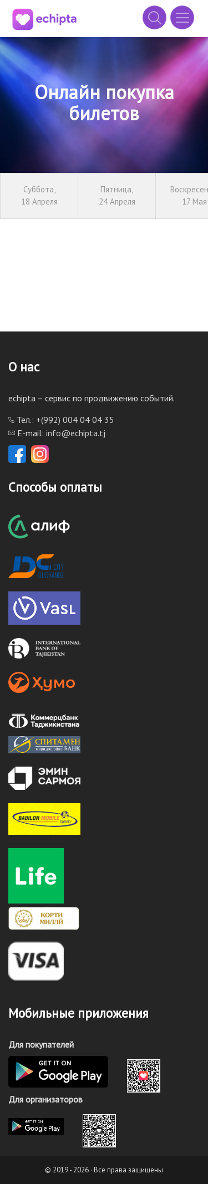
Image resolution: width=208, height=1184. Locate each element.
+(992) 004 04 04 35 (75, 419)
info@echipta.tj (75, 432)
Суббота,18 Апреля (39, 195)
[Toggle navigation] (182, 17)
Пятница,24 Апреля (117, 195)
